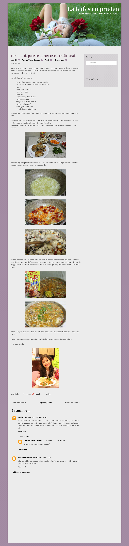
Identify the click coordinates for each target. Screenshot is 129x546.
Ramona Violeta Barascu (33, 441)
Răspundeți (22, 431)
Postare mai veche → (72, 403)
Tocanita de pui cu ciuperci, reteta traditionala (43, 56)
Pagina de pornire (45, 403)
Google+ (38, 394)
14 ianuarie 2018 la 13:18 (42, 458)
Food (47, 60)
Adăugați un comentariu (21, 472)
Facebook (27, 394)
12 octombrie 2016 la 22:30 (55, 441)
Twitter (48, 394)
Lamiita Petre (22, 417)
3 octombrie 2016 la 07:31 (37, 417)
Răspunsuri (24, 436)
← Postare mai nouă (18, 403)
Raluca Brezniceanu (25, 458)
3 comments (59, 60)
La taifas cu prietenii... (97, 9)
